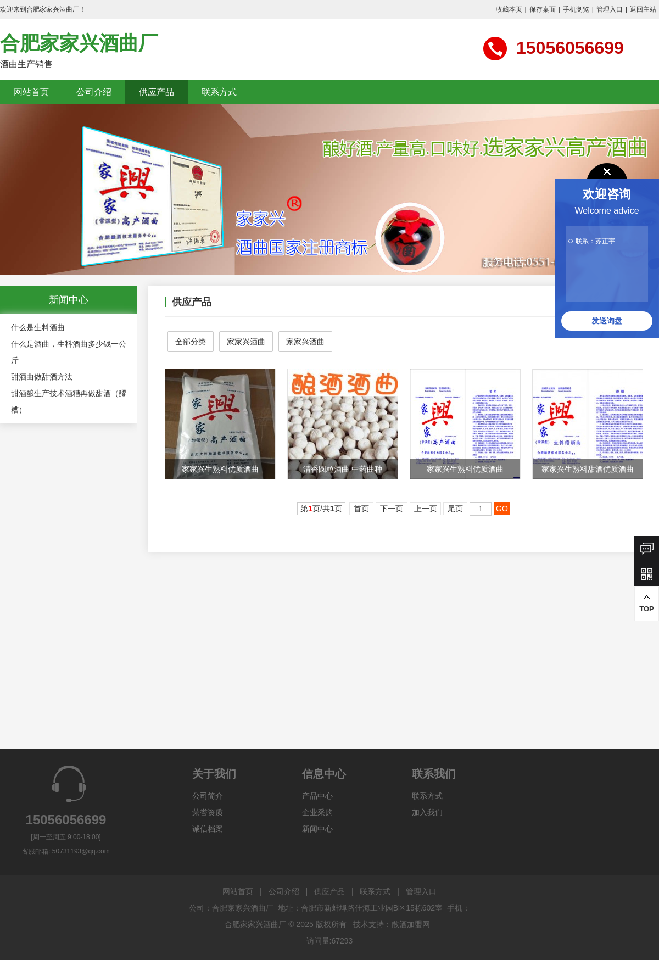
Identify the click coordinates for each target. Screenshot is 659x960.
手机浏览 (576, 9)
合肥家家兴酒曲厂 (79, 43)
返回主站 (643, 9)
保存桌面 (542, 9)
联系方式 (219, 92)
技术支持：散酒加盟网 (391, 924)
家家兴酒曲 (246, 341)
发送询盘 (606, 320)
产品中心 (317, 795)
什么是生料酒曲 (38, 327)
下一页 (391, 508)
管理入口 (609, 9)
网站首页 (31, 92)
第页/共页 (321, 508)
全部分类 (190, 341)
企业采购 (317, 812)
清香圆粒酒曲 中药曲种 (342, 469)
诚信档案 (207, 828)
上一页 (425, 508)
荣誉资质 (207, 812)
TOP (646, 603)
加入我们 (427, 812)
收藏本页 (509, 9)
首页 (361, 508)
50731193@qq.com (81, 851)
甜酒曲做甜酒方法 (41, 376)
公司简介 (207, 795)
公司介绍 (93, 92)
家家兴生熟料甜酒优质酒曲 (587, 469)
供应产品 (156, 92)
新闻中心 (317, 828)
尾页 (455, 508)
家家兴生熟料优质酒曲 (220, 469)
